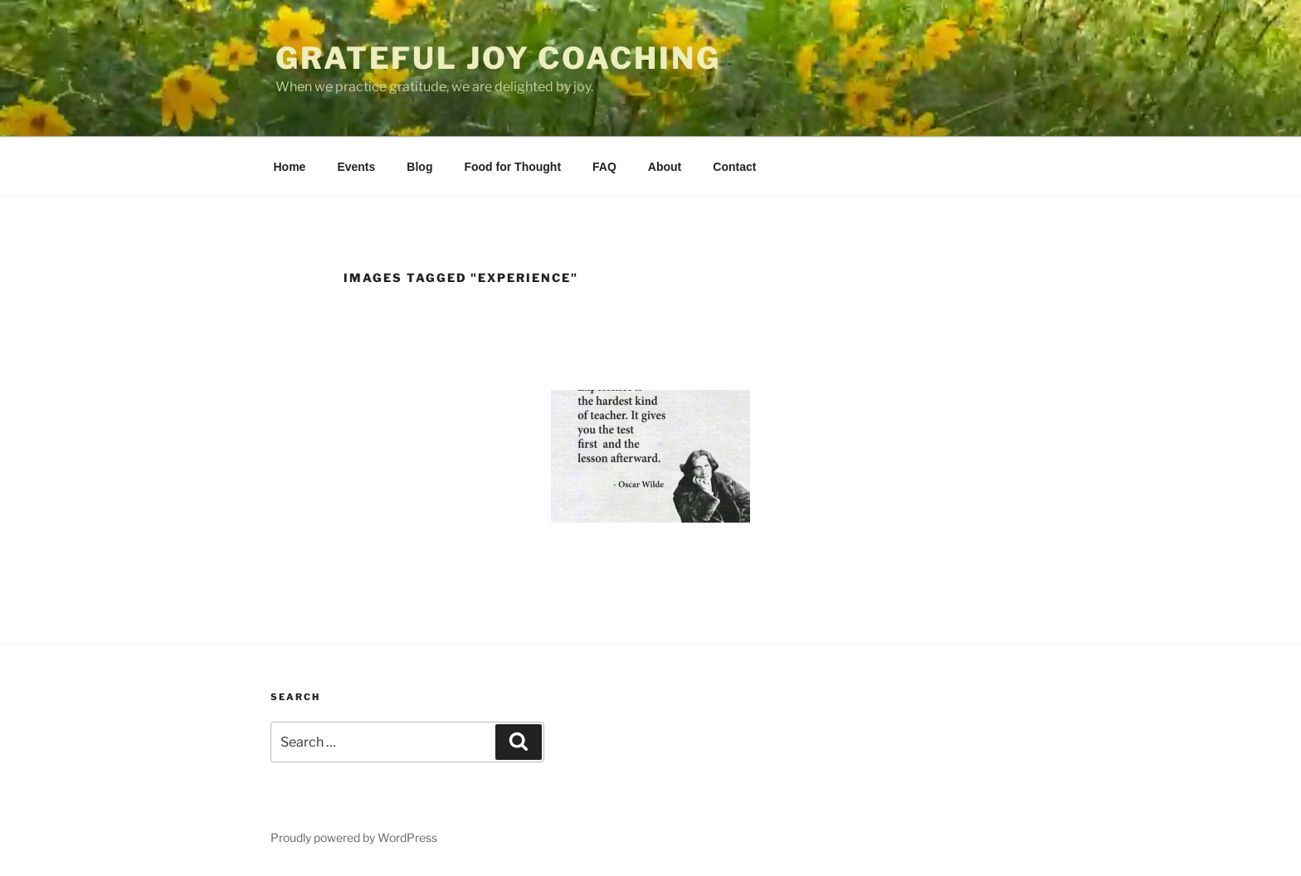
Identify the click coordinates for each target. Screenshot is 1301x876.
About (664, 166)
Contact (734, 166)
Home (290, 166)
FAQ (604, 166)
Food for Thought (512, 166)
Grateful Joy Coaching (497, 58)
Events (356, 166)
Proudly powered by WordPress (353, 837)
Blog (419, 166)
